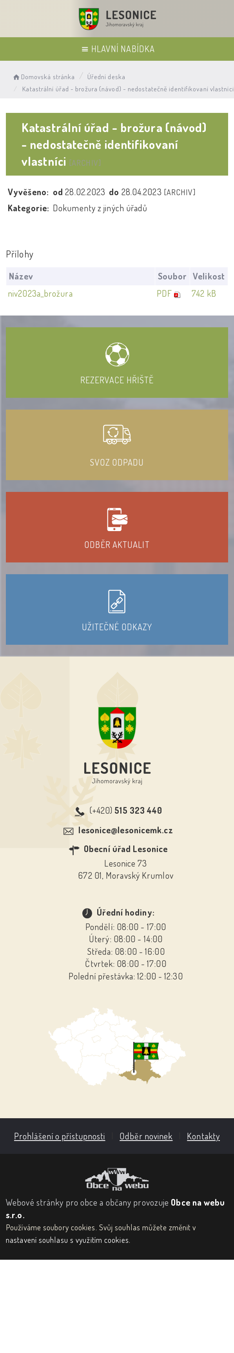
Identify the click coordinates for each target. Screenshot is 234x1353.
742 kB (203, 293)
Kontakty (203, 1135)
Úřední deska (106, 77)
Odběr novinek (145, 1135)
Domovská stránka (43, 77)
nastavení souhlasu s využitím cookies (67, 1240)
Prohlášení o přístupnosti (59, 1135)
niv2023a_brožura (40, 293)
